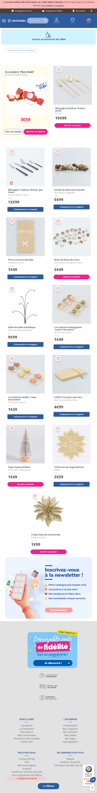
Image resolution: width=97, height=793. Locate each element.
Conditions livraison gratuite (26, 771)
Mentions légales (27, 765)
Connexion (26, 725)
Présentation (70, 725)
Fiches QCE (27, 741)
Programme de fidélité (53, 11)
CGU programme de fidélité (27, 775)
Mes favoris (26, 731)
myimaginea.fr (70, 741)
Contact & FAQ (27, 758)
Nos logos (70, 738)
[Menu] (92, 766)
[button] (93, 780)
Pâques (70, 758)
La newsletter (26, 728)
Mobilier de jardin (70, 762)
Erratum (26, 768)
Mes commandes (27, 735)
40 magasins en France (23, 11)
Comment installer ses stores (70, 765)
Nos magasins (70, 728)
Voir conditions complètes (53, 5)
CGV (27, 762)
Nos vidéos (70, 735)
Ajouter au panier (35, 131)
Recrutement (80, 11)
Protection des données (27, 738)
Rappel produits (27, 778)
